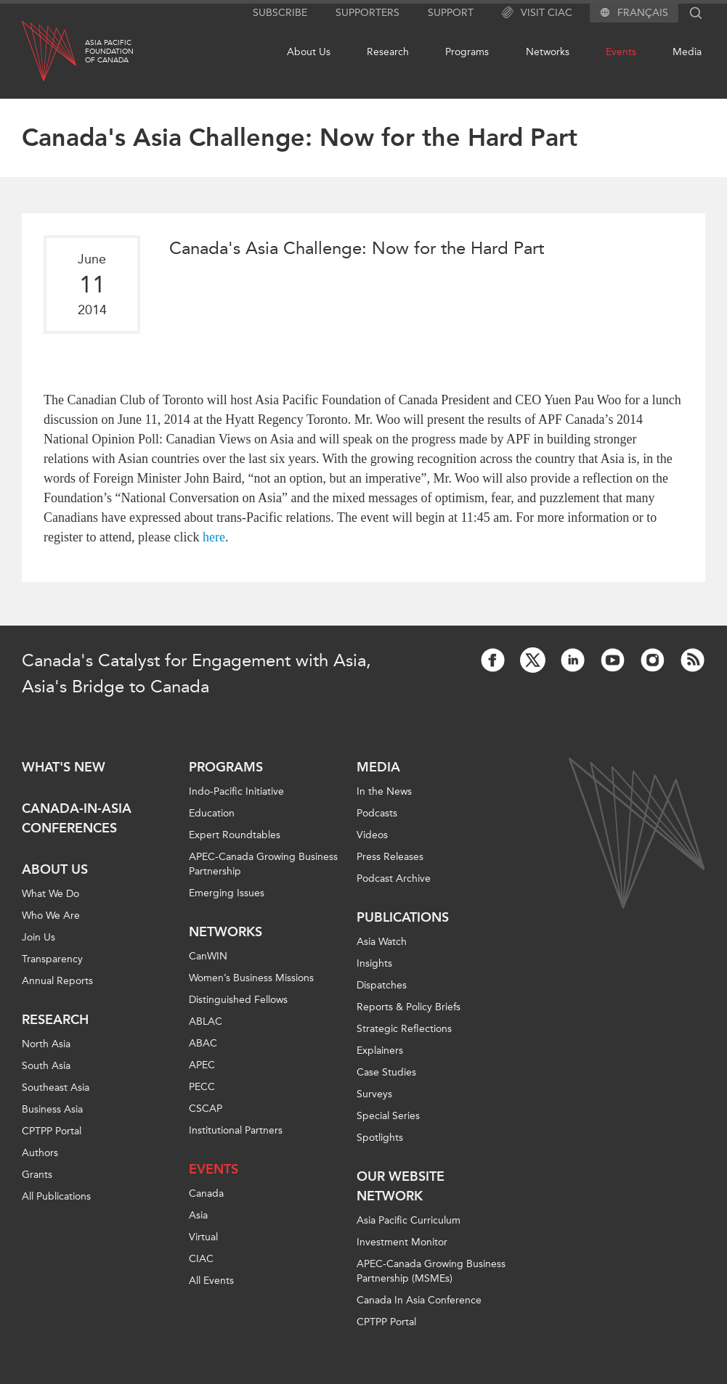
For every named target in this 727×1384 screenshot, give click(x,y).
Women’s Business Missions (251, 978)
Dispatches (382, 985)
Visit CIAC (537, 13)
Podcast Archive (394, 878)
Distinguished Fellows (238, 1000)
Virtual (203, 1237)
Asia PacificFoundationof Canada (109, 51)
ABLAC (205, 1021)
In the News (384, 791)
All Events (211, 1280)
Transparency (52, 959)
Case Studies (386, 1072)
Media (687, 52)
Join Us (38, 937)
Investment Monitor (402, 1242)
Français (642, 13)
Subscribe (280, 13)
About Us (308, 52)
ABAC (203, 1043)
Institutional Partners (236, 1130)
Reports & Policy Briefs (408, 1007)
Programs (467, 52)
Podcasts (377, 813)
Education (212, 813)
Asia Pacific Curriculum (408, 1220)
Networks (547, 52)
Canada (206, 1193)
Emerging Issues (226, 893)
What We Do (50, 894)
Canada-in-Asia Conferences (76, 818)
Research (388, 52)
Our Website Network (400, 1186)
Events (621, 52)
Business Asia (52, 1109)
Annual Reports (57, 981)
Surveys (374, 1094)
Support (451, 13)
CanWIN (208, 956)
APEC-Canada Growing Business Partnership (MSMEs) (431, 1271)
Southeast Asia (55, 1087)
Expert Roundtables (234, 835)
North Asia (46, 1044)
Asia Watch (382, 941)
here (214, 537)
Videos (372, 835)
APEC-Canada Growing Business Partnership (263, 864)
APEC (202, 1065)
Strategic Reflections (404, 1029)
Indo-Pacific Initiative (236, 791)
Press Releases (390, 857)
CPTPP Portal (51, 1131)
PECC (202, 1087)
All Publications (56, 1196)
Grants (37, 1174)
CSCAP (205, 1108)
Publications (403, 917)
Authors (40, 1153)
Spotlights (380, 1137)
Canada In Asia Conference (419, 1300)
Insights (374, 963)
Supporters (367, 13)
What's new (63, 767)
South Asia (46, 1066)
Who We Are (51, 915)
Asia (198, 1215)
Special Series (388, 1116)
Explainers (380, 1050)
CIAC (201, 1259)
